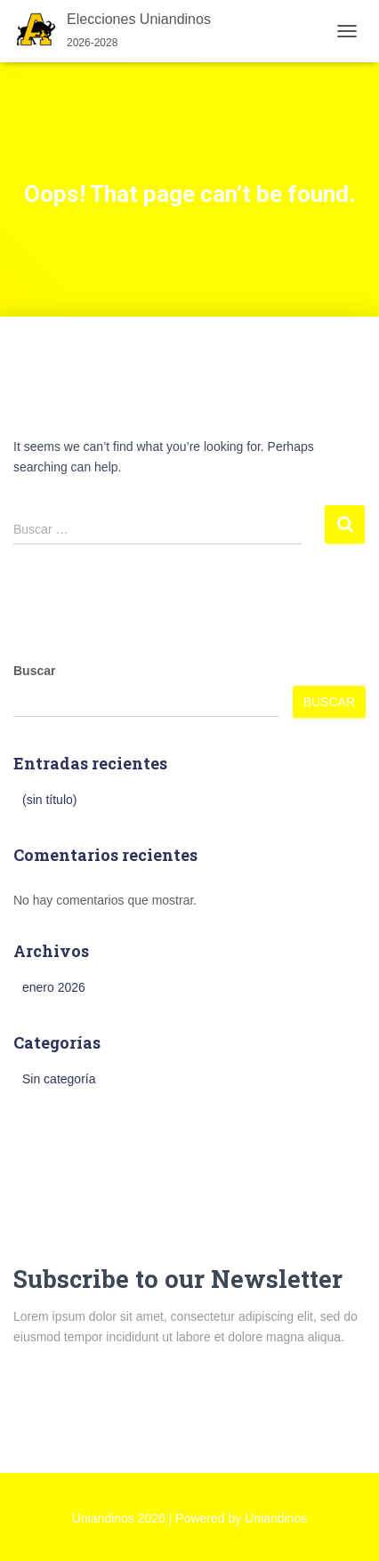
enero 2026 (53, 987)
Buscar (34, 671)
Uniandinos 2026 (118, 1518)
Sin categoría (59, 1079)
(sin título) (49, 800)
